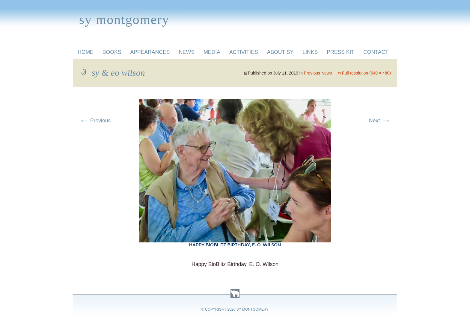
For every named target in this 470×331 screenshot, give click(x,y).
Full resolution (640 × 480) (366, 73)
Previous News (318, 73)
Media (212, 52)
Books (112, 52)
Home (86, 52)
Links (310, 52)
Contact (375, 52)
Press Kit (340, 52)
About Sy (280, 52)
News (187, 52)
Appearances (150, 52)
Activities (243, 52)
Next (380, 121)
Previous (95, 121)
